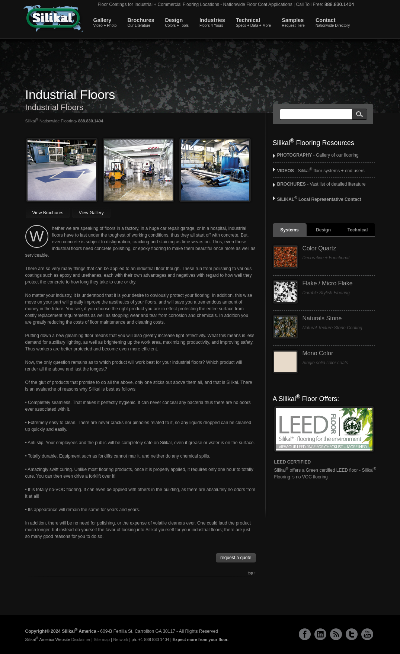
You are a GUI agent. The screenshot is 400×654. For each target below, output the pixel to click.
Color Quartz (319, 248)
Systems (289, 230)
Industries (212, 22)
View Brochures (48, 212)
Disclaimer (80, 639)
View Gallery (91, 212)
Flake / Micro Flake (328, 283)
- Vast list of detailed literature (321, 184)
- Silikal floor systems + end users (321, 170)
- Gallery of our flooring (318, 155)
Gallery (105, 22)
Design (176, 22)
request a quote (235, 557)
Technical (253, 22)
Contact (333, 22)
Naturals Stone (322, 318)
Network (120, 639)
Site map (102, 639)
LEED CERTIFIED (292, 462)
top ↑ (252, 573)
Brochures (140, 22)
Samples (293, 22)
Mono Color (318, 353)
